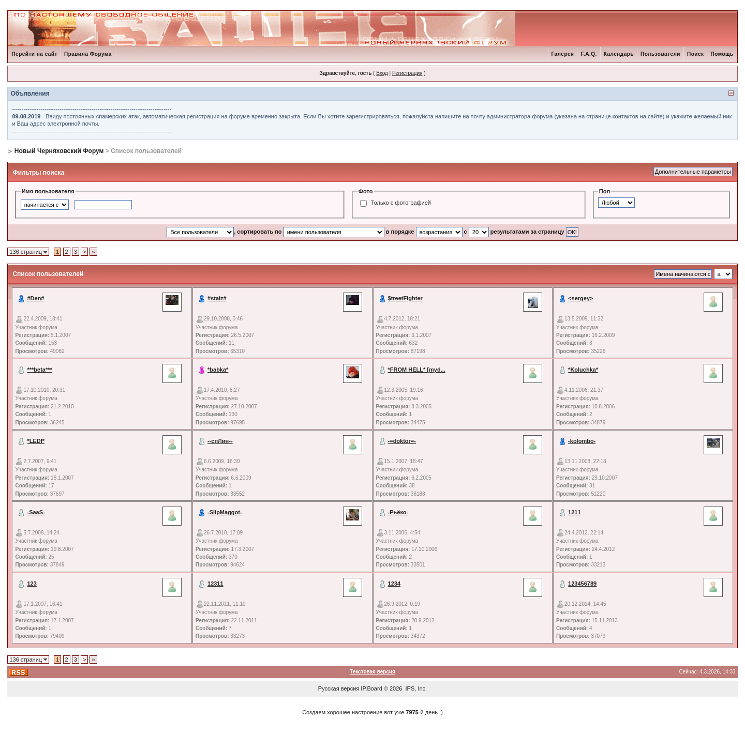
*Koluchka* (583, 369)
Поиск (695, 54)
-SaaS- (35, 512)
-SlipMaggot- (224, 512)
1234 (394, 583)
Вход (382, 73)
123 (31, 583)
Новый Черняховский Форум (59, 151)
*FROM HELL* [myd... (416, 369)
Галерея (563, 54)
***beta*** (39, 369)
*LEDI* (35, 441)
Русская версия (338, 688)
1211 (574, 512)
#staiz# (217, 298)
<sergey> (580, 298)
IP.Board (371, 688)
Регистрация (407, 73)
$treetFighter (405, 298)
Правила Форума (88, 54)
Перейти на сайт (34, 54)
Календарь (619, 54)
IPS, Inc (416, 688)
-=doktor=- (402, 441)
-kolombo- (581, 441)
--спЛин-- (220, 441)
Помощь (721, 54)
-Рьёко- (398, 512)
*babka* (217, 369)
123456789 (582, 583)
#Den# (35, 298)
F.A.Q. (588, 54)
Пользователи (660, 54)
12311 (215, 583)
